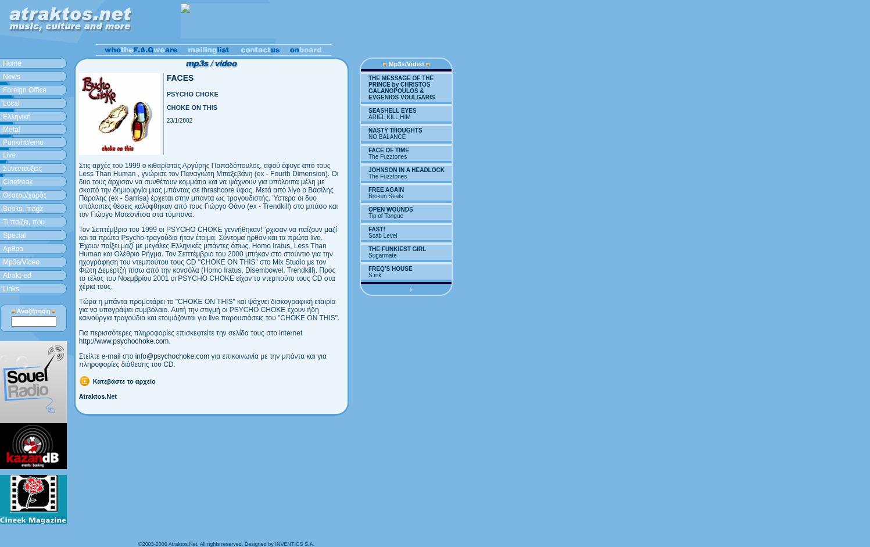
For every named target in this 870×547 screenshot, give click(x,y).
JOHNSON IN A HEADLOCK (406, 170)
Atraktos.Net (98, 396)
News (11, 77)
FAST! (376, 229)
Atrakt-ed (17, 275)
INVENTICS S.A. (294, 544)
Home (12, 63)
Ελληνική (17, 117)
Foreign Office (24, 90)
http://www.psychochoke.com (124, 341)
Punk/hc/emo (23, 142)
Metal (11, 130)
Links (11, 289)
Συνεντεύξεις (22, 169)
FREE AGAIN (386, 190)
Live (9, 155)
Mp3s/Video (21, 262)
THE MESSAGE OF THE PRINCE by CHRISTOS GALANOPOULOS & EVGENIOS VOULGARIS (401, 88)
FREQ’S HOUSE (390, 269)
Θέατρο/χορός (24, 195)
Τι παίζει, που (24, 222)
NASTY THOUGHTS (395, 130)
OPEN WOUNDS (390, 209)
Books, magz (23, 209)
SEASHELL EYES (392, 111)
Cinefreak (18, 182)
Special (14, 235)
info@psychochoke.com (172, 356)
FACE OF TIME (388, 150)
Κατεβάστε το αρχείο (124, 381)
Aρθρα (13, 249)
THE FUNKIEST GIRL (397, 249)
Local (11, 103)
